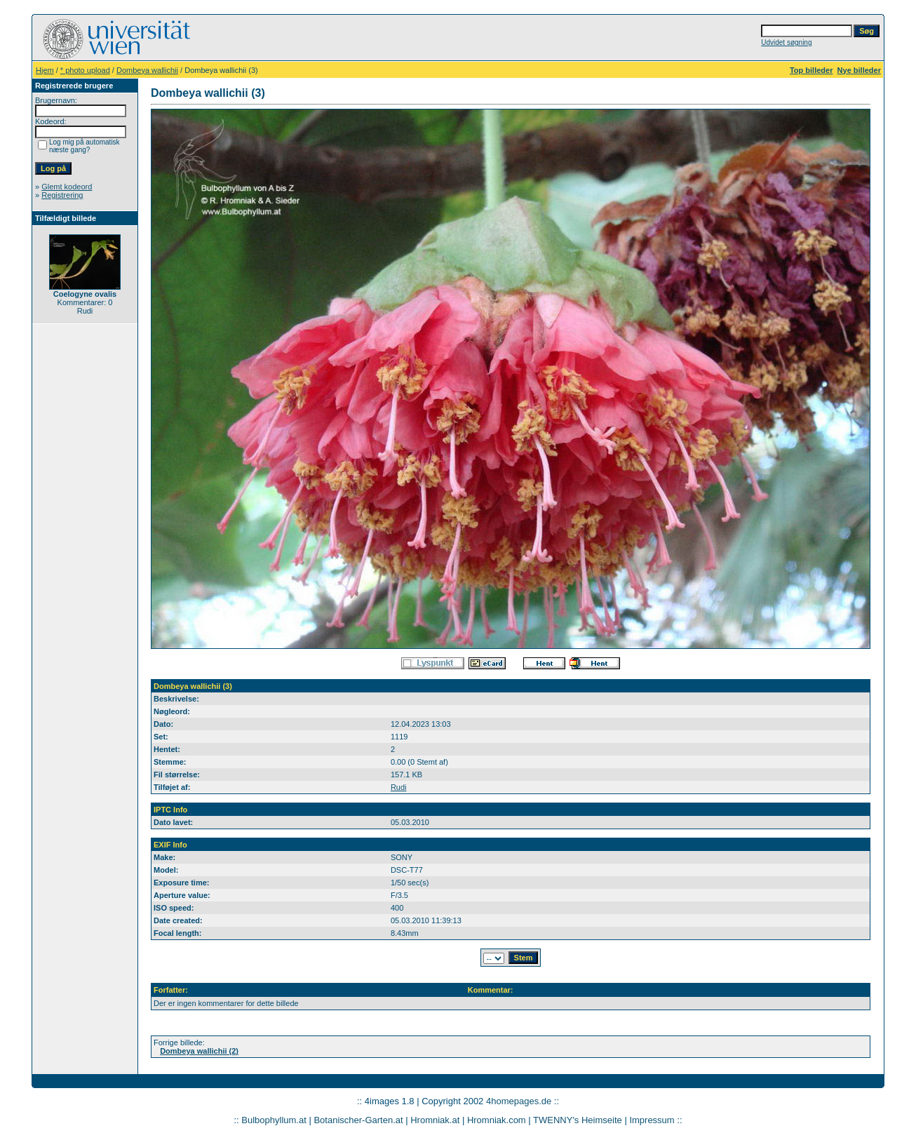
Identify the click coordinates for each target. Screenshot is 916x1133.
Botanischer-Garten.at (358, 1120)
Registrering (62, 195)
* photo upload (85, 70)
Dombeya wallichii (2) (199, 1051)
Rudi (399, 787)
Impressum (651, 1120)
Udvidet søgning (786, 42)
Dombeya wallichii (147, 70)
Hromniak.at (434, 1120)
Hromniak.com (496, 1120)
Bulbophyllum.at (274, 1120)
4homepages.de (518, 1101)
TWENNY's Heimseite (577, 1120)
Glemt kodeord (66, 186)
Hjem (45, 70)
